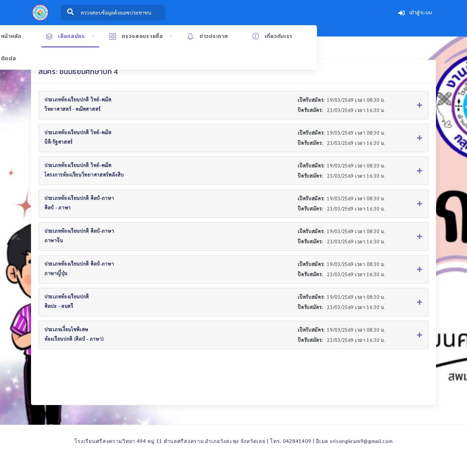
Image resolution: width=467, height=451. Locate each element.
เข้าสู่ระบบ (415, 13)
